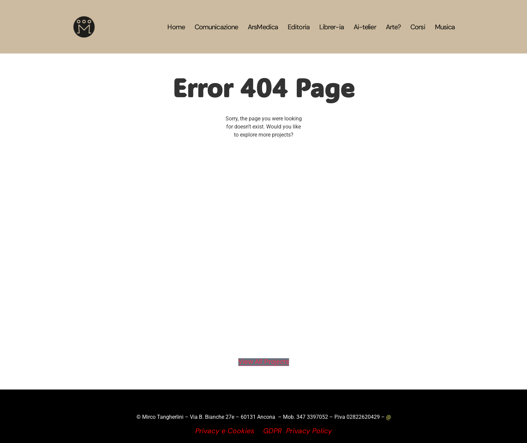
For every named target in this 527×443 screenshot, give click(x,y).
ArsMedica (263, 27)
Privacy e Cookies (224, 431)
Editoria (299, 27)
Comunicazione (216, 27)
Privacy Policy (309, 431)
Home (176, 27)
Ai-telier (365, 27)
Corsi (417, 27)
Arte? (393, 27)
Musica (445, 27)
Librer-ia (331, 27)
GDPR (272, 431)
